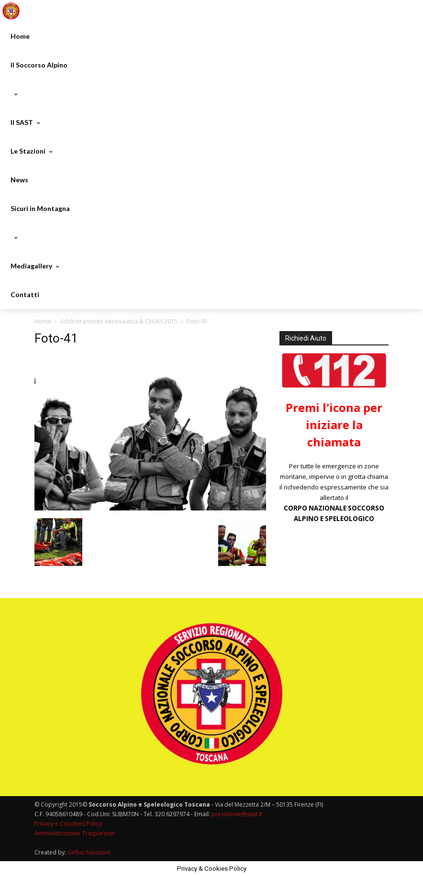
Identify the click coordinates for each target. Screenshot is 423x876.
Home (42, 321)
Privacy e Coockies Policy (68, 824)
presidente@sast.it (236, 814)
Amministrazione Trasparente (74, 833)
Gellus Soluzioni (88, 852)
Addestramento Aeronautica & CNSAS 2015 (119, 321)
